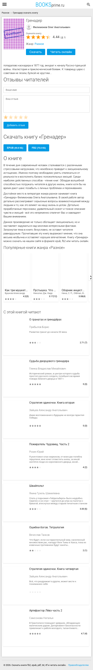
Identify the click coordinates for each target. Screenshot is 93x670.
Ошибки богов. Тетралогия (46, 527)
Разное (39, 44)
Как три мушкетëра (17, 292)
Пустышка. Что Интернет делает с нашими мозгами (45, 292)
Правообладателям (78, 665)
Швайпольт (36, 485)
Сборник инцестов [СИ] (74, 292)
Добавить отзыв (16, 125)
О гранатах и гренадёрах (45, 319)
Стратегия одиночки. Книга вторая (51, 402)
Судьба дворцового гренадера (49, 361)
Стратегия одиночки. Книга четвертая (53, 569)
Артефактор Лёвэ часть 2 (45, 610)
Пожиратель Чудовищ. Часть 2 (49, 444)
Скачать (35, 52)
